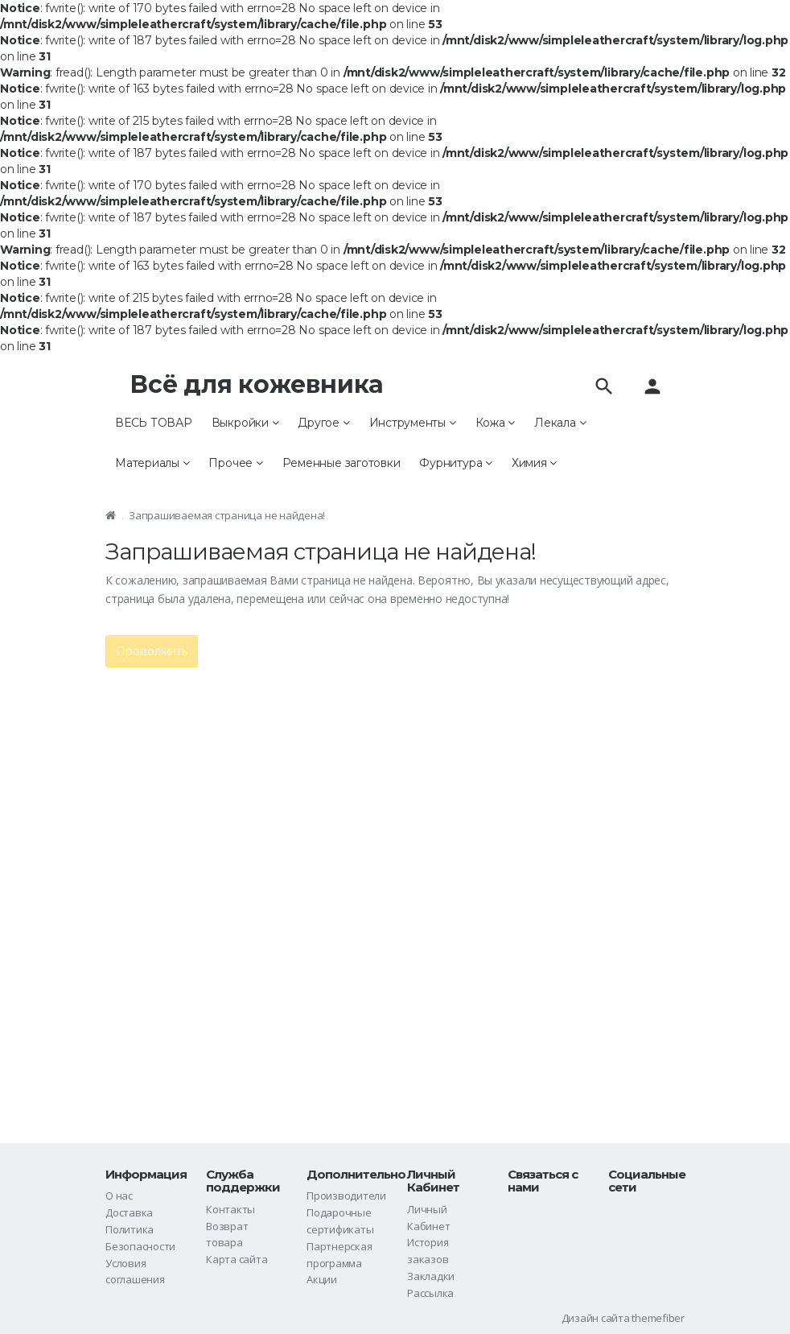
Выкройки (245, 422)
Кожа (495, 422)
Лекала (560, 422)
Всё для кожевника (257, 384)
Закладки (431, 1276)
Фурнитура (455, 463)
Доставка (129, 1212)
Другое (323, 422)
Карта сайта (236, 1259)
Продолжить (151, 651)
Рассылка (430, 1293)
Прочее (235, 463)
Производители (346, 1195)
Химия (534, 463)
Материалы (152, 463)
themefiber (658, 1318)
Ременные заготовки (341, 463)
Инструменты (412, 422)
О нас (119, 1195)
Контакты (230, 1209)
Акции (322, 1279)
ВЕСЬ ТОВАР (153, 422)
